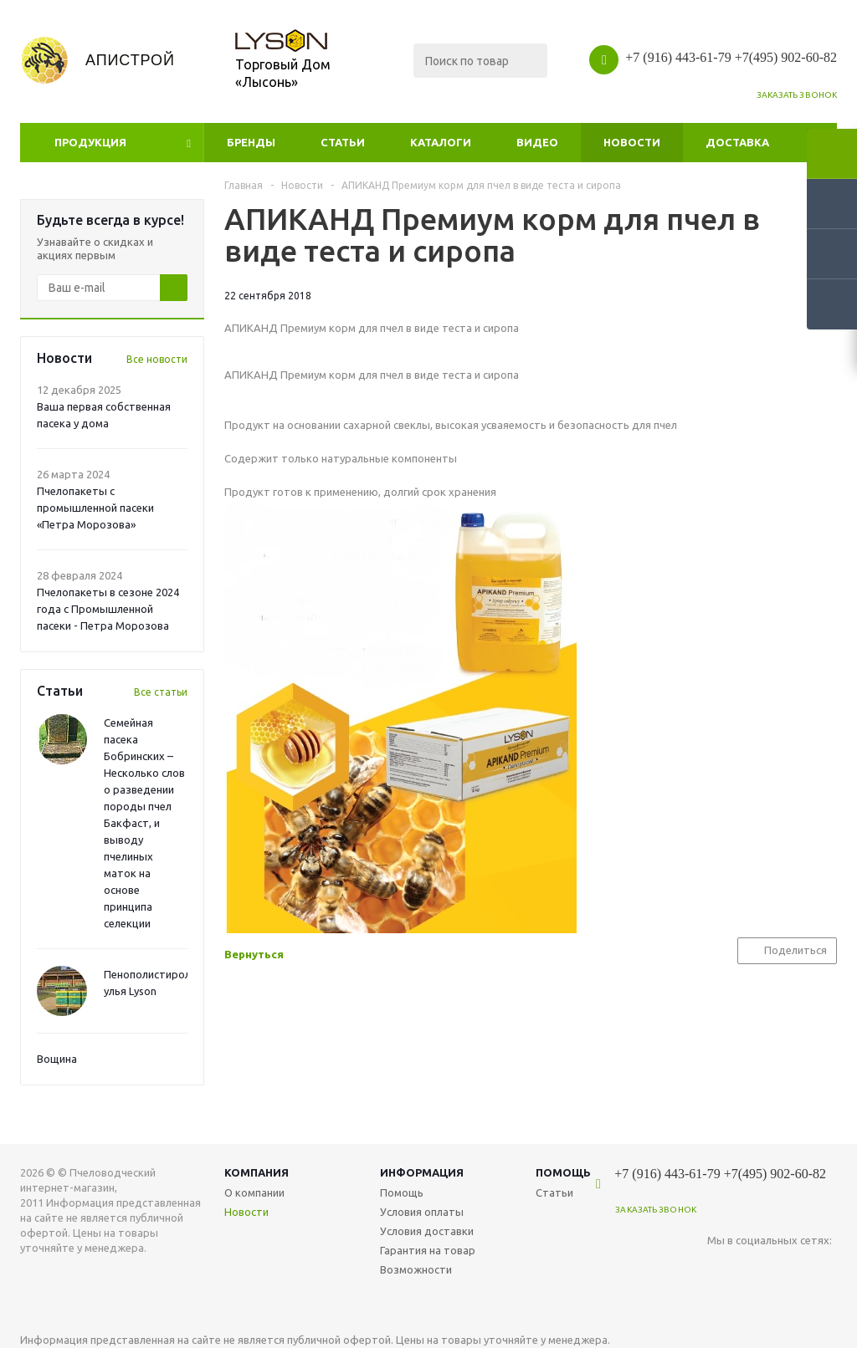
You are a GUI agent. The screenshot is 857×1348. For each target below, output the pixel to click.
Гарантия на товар (427, 1250)
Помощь (563, 1172)
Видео (537, 142)
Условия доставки (427, 1231)
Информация (422, 1172)
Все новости (156, 359)
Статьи (343, 142)
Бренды (251, 142)
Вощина (57, 1059)
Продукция (90, 142)
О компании (254, 1192)
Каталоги (440, 142)
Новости (631, 142)
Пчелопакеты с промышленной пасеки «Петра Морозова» (95, 507)
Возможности (416, 1269)
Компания (256, 1172)
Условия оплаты (422, 1212)
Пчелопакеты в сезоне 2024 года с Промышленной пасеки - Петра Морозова (108, 608)
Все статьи (160, 692)
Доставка (737, 142)
